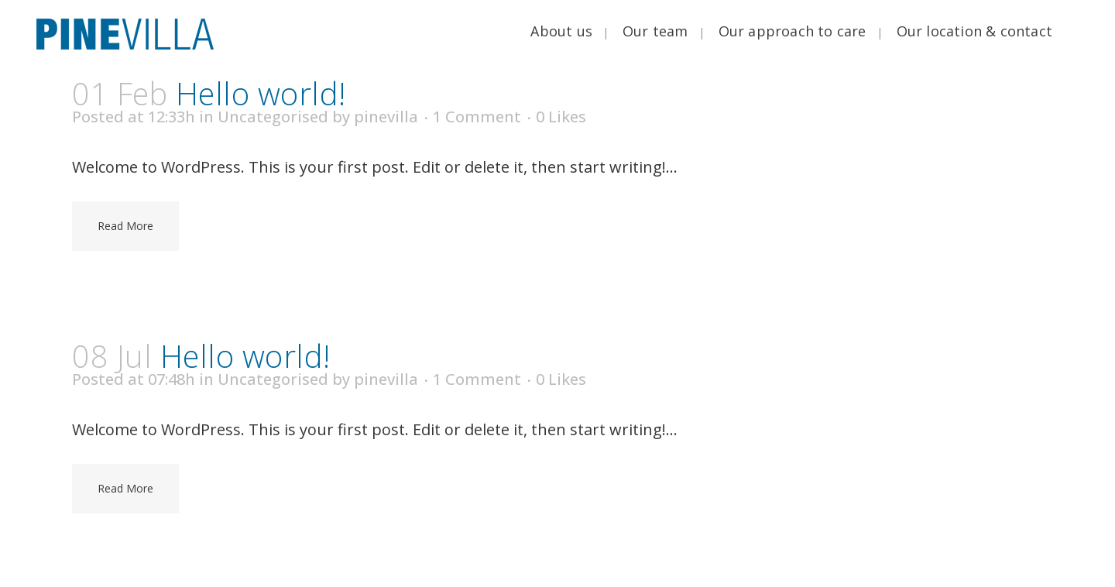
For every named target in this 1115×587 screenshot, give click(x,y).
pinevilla (386, 116)
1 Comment (477, 116)
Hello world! (261, 93)
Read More (125, 225)
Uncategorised (273, 116)
